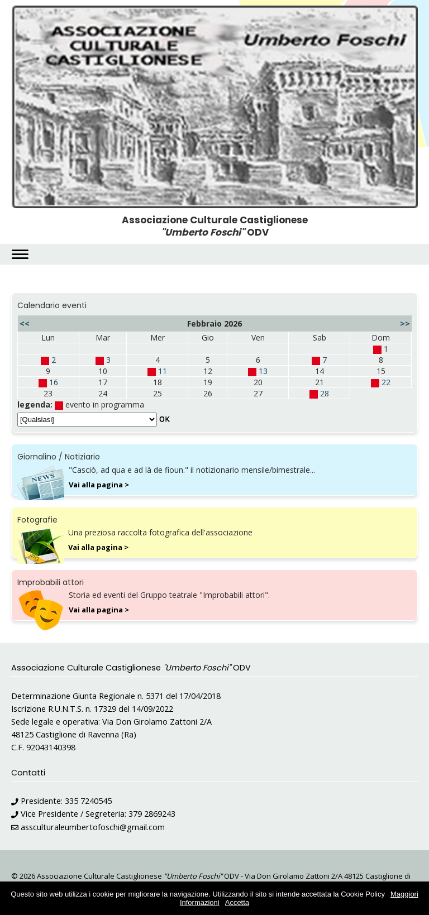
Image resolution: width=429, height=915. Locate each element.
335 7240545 (88, 801)
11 (162, 371)
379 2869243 (151, 813)
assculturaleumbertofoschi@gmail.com (93, 827)
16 (53, 382)
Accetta (237, 902)
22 (386, 382)
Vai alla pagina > (99, 485)
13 (263, 371)
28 (324, 393)
